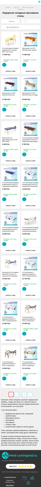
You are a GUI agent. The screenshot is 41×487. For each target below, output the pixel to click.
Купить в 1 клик (10, 71)
